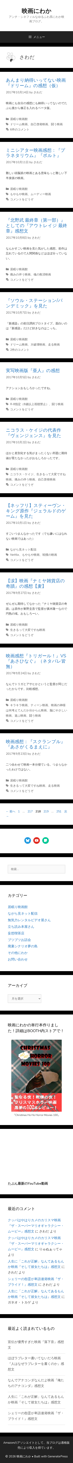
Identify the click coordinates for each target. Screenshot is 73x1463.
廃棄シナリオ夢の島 (23, 946)
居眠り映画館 (19, 119)
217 (30, 811)
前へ (10, 811)
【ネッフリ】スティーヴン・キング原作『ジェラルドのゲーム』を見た (36, 511)
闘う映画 (57, 124)
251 (59, 811)
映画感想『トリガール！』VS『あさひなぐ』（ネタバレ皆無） (36, 661)
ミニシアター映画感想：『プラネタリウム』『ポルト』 (35, 153)
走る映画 (54, 344)
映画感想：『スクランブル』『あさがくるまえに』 (35, 744)
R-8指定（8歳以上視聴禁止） (29, 404)
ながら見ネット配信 (23, 549)
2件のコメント (19, 350)
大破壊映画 (38, 344)
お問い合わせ (18, 959)
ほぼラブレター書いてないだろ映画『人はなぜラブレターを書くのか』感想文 (36, 1364)
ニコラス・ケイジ (21, 474)
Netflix (14, 555)
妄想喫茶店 (16, 933)
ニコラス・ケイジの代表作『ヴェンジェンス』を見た (33, 433)
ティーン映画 (39, 705)
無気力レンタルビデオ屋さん (29, 920)
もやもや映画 (19, 194)
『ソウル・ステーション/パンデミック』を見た (34, 303)
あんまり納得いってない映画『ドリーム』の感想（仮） (36, 83)
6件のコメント (19, 129)
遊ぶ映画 (20, 716)
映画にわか (36, 11)
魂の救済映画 (42, 274)
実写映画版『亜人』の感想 (33, 371)
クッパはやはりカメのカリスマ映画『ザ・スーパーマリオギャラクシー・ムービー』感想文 (36, 1226)
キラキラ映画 (19, 705)
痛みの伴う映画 (20, 274)
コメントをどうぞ (21, 199)
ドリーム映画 (19, 124)
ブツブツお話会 (19, 940)
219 (46, 811)
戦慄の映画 (49, 555)
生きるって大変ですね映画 (27, 630)
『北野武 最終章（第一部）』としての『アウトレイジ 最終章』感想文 (36, 225)
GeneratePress (58, 1456)
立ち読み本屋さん (21, 926)
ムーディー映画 (41, 194)
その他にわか (18, 953)
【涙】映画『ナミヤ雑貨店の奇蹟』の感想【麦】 (35, 583)
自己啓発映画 (39, 124)
